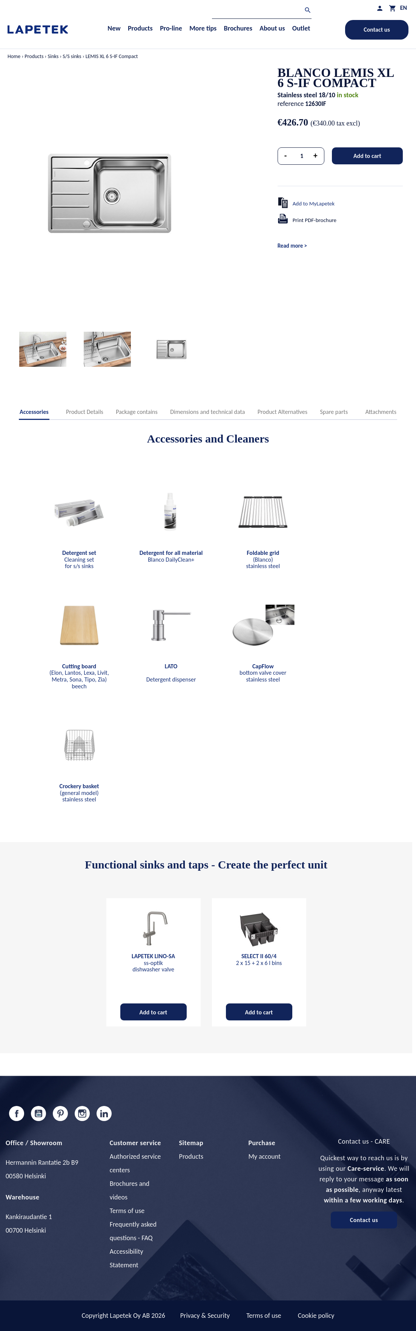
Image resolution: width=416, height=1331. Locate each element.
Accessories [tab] (34, 411)
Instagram (82, 1113)
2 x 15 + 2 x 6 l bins (259, 959)
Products (191, 1156)
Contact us (377, 29)
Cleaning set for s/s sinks (79, 559)
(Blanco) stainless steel (263, 559)
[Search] (262, 11)
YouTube (38, 1113)
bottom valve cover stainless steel (262, 673)
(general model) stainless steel (79, 793)
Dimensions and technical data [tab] (207, 411)
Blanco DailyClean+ (171, 556)
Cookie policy (316, 1315)
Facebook (16, 1113)
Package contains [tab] (136, 411)
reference (291, 103)
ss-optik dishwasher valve (153, 963)
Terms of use (127, 1211)
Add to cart (367, 155)
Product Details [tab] (84, 411)
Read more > (292, 245)
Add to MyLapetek (314, 203)
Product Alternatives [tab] (282, 411)
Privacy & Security (205, 1315)
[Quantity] (301, 156)
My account (264, 1156)
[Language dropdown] (403, 7)
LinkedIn (104, 1113)
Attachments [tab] (380, 411)
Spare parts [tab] (334, 411)
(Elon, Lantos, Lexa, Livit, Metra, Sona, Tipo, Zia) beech (79, 676)
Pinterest (60, 1113)
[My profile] (380, 8)
